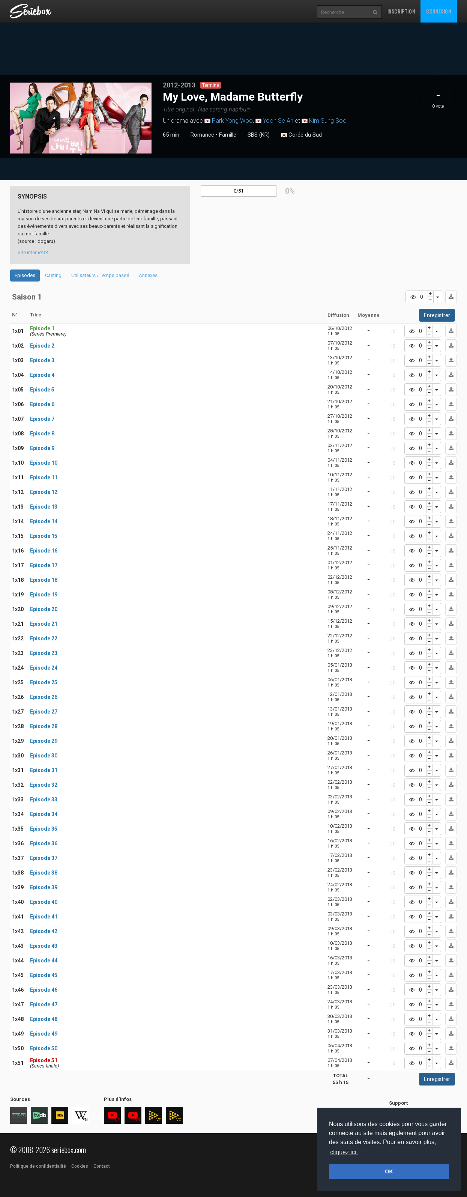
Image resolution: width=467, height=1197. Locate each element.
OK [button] (389, 1171)
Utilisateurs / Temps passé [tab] (100, 275)
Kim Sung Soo (328, 120)
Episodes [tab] (25, 275)
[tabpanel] (81, 118)
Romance (202, 134)
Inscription (401, 11)
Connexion (438, 11)
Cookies (79, 1166)
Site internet (33, 252)
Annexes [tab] (148, 275)
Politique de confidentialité (38, 1166)
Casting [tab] (53, 275)
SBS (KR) (259, 134)
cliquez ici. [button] (344, 1152)
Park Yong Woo (232, 120)
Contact (101, 1166)
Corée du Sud (301, 135)
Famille (227, 134)
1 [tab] (81, 154)
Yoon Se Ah (278, 120)
